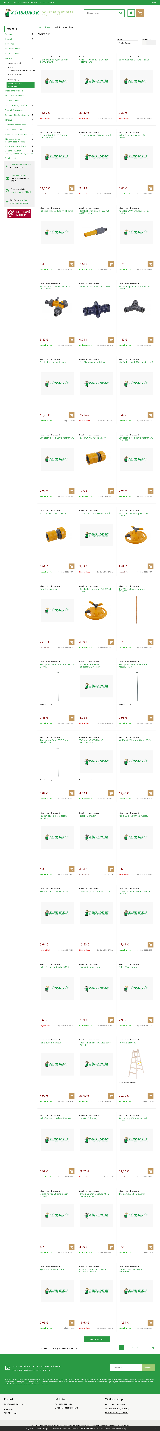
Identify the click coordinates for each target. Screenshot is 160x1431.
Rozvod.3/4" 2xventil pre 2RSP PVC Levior (55, 287)
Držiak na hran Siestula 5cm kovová (54, 1194)
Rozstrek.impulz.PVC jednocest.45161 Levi (89, 665)
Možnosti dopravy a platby (117, 1408)
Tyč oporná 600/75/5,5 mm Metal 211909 (57, 665)
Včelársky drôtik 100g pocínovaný (136, 362)
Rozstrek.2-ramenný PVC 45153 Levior (95, 590)
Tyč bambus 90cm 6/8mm (132, 1193)
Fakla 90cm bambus (129, 967)
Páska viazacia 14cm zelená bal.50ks (53, 816)
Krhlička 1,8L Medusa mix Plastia (56, 210)
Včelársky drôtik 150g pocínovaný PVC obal (136, 438)
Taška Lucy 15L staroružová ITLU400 (133, 1119)
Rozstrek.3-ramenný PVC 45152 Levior (134, 514)
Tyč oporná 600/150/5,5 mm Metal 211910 (133, 665)
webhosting (104, 1425)
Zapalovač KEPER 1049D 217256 (135, 59)
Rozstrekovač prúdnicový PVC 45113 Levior (94, 211)
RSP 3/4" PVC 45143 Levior (53, 513)
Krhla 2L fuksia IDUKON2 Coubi (95, 513)
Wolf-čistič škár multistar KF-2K (135, 740)
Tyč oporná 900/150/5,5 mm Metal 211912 (54, 741)
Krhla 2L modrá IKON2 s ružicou (56, 891)
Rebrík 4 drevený (48, 589)
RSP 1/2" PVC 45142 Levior (92, 437)
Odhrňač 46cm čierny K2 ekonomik (131, 1270)
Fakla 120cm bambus (50, 1042)
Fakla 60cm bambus (89, 967)
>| (153, 1347)
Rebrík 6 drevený (87, 815)
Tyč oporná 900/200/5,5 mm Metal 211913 (93, 741)
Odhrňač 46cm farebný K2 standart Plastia (92, 1270)
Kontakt (154, 2)
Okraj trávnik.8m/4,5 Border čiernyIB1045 (93, 60)
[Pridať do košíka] (71, 188)
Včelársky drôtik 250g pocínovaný (57, 437)
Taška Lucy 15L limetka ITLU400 (95, 891)
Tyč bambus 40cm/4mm (52, 1269)
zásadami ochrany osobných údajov (86, 1380)
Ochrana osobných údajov (116, 1412)
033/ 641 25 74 (48, 2)
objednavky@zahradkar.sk (27, 2)
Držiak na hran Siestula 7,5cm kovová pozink (94, 1194)
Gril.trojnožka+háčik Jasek (53, 362)
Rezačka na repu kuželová (92, 362)
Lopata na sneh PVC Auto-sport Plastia (95, 1043)
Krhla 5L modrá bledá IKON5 (54, 967)
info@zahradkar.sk (69, 1408)
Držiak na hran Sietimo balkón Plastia (134, 892)
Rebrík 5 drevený (127, 1042)
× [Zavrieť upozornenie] (156, 1428)
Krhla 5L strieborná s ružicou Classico (133, 136)
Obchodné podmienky (115, 1404)
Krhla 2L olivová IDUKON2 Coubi (95, 135)
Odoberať (148, 1368)
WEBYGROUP (123, 1425)
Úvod (9, 2)
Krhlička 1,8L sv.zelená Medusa (55, 1118)
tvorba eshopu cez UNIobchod (87, 1425)
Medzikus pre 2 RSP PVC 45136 (94, 286)
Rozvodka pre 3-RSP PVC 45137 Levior (134, 287)
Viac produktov (96, 1339)
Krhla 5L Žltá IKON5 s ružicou (133, 815)
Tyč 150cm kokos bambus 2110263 (132, 590)
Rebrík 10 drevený (88, 1118)
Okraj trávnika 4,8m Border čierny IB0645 (54, 60)
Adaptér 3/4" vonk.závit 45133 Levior (134, 211)
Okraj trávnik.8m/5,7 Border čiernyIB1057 (54, 136)
